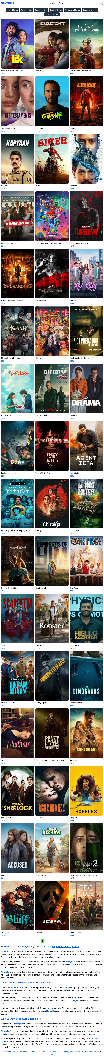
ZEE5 (58, 1000)
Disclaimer (56, 1051)
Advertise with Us (10, 1051)
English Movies (56, 10)
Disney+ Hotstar (48, 1000)
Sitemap (52, 1054)
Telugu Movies (40, 10)
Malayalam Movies (72, 10)
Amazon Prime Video (32, 1000)
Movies (52, 3)
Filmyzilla (7, 3)
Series (61, 3)
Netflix (19, 1000)
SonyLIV (66, 1000)
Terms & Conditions (84, 1051)
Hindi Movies (13, 10)
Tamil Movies (26, 10)
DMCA (97, 1051)
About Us (36, 1051)
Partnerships (25, 1051)
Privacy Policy (69, 1051)
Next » (58, 941)
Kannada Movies (89, 10)
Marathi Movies (52, 14)
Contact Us (46, 1051)
